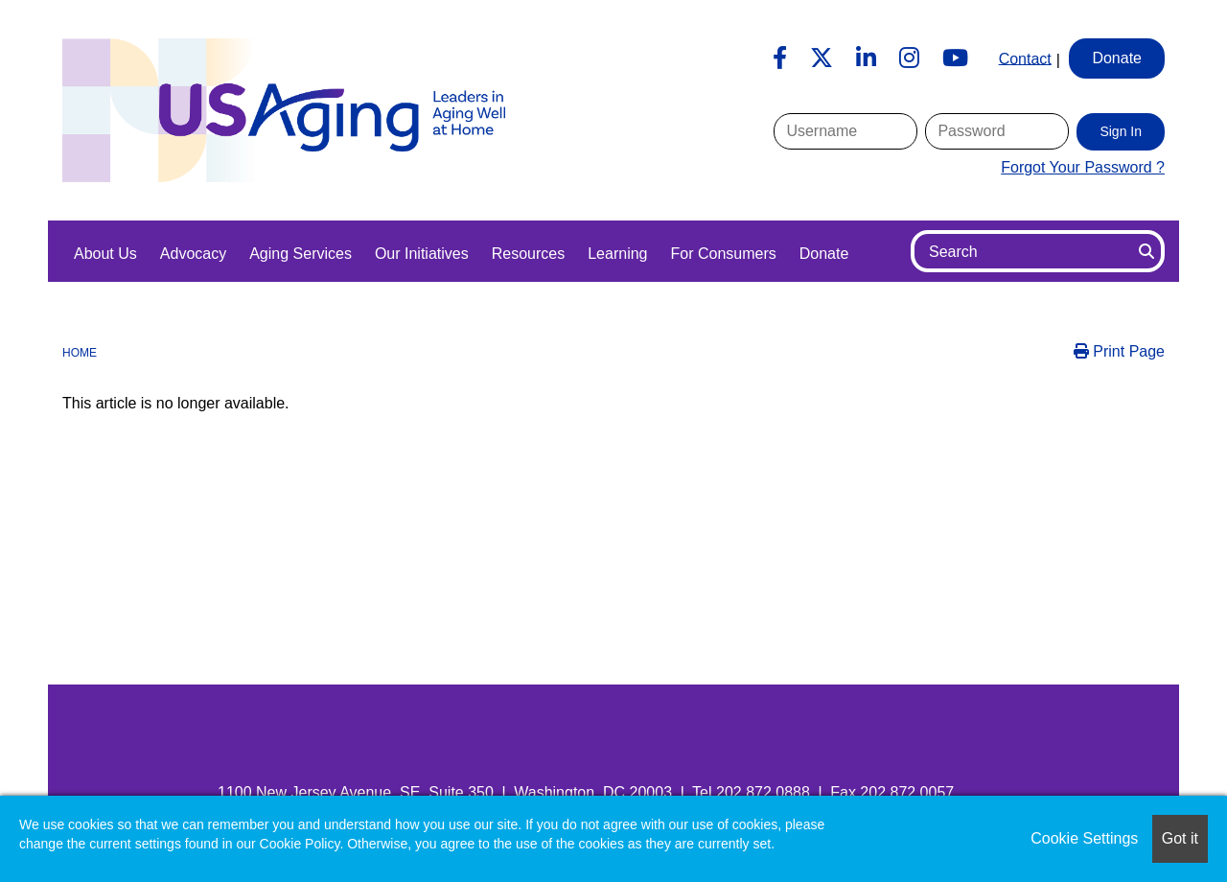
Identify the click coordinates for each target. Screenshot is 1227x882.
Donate (824, 253)
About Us (105, 253)
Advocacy (193, 253)
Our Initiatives (422, 253)
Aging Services (300, 253)
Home (79, 353)
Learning (617, 253)
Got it (1180, 838)
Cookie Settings (1084, 838)
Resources (528, 253)
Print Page (1119, 351)
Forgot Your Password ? (1083, 167)
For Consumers (723, 253)
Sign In (1121, 131)
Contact (1025, 58)
